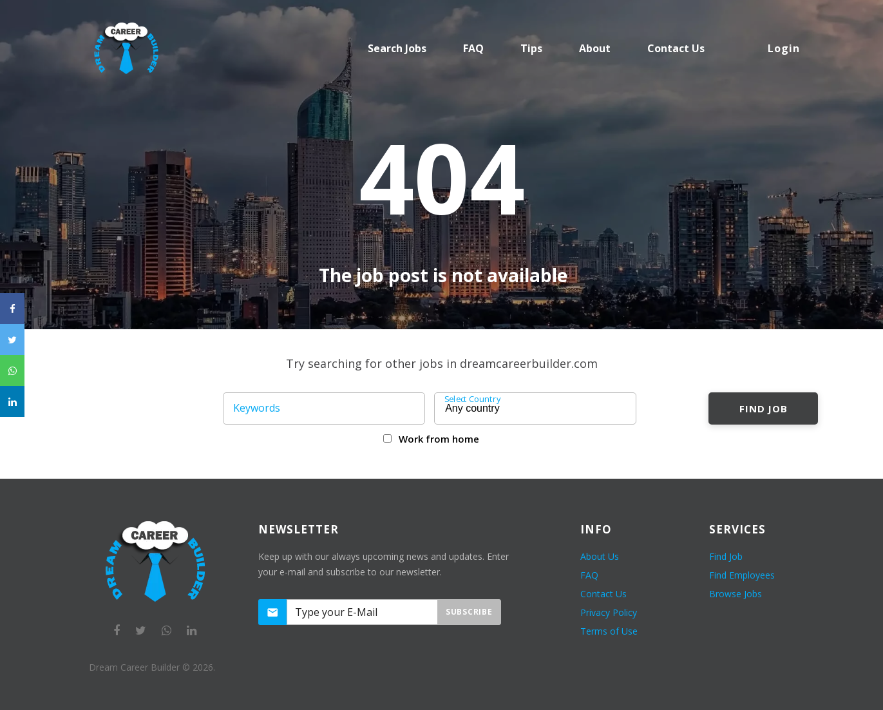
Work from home (439, 438)
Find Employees (742, 575)
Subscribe (469, 611)
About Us (599, 556)
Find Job (763, 408)
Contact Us (603, 594)
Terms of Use (609, 631)
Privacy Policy (608, 612)
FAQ (473, 48)
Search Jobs (397, 48)
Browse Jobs (735, 594)
